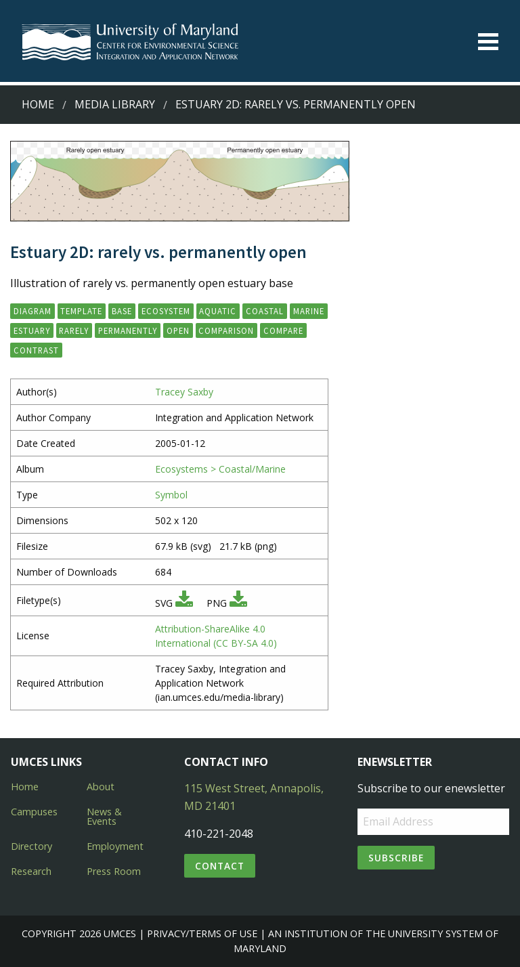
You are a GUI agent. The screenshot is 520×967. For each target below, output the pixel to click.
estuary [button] (32, 330)
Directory (31, 846)
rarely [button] (74, 330)
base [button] (122, 310)
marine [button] (308, 310)
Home (38, 104)
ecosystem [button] (166, 310)
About (100, 786)
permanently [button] (127, 330)
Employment (115, 846)
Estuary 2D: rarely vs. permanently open (295, 104)
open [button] (178, 330)
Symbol (171, 494)
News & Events (104, 816)
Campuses (34, 811)
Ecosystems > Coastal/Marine (220, 469)
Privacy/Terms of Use (202, 933)
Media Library (114, 104)
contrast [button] (36, 350)
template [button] (81, 310)
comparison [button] (226, 330)
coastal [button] (265, 310)
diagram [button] (32, 310)
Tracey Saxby (184, 391)
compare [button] (283, 330)
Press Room (114, 871)
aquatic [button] (217, 310)
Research (31, 871)
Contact (219, 865)
